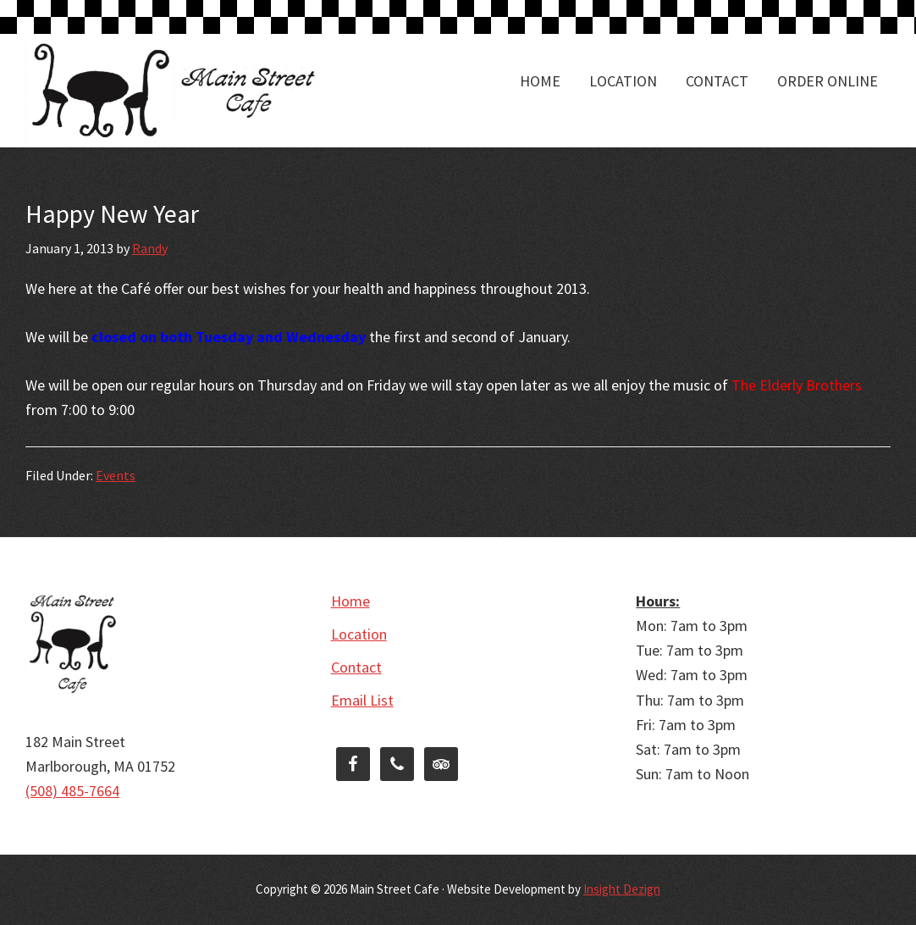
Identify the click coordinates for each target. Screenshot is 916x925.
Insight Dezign (621, 889)
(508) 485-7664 (72, 790)
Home (350, 601)
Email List (362, 700)
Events (115, 475)
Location (359, 634)
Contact (356, 667)
